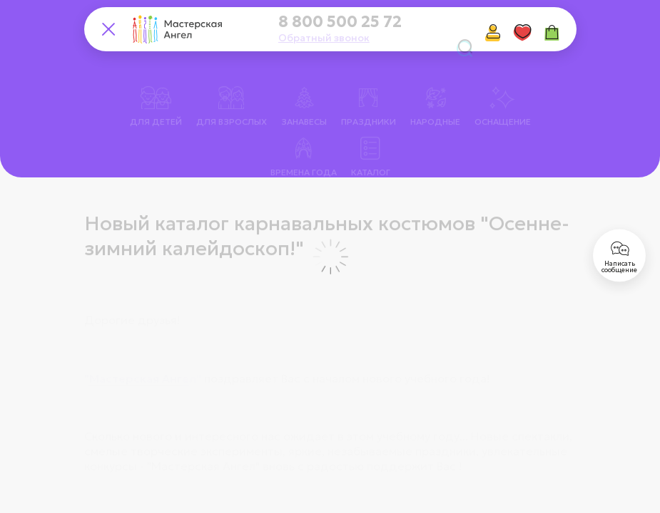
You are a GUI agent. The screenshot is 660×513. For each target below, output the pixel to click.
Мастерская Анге (139, 355)
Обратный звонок (324, 37)
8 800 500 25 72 (340, 22)
